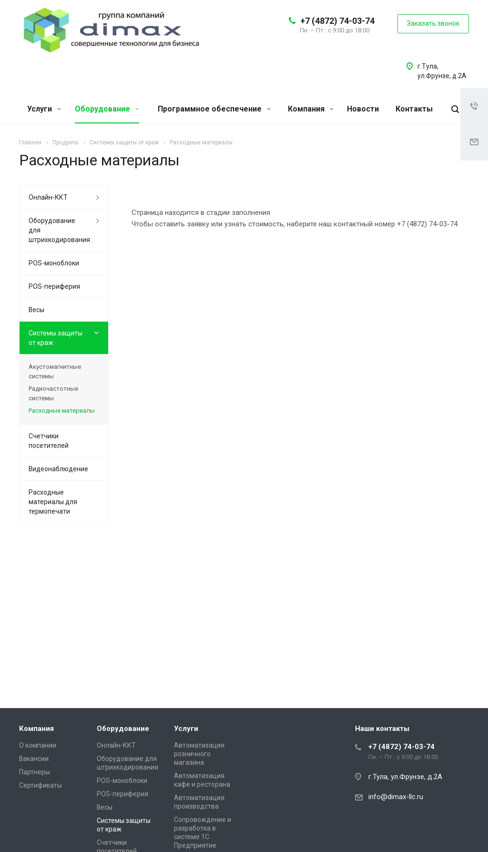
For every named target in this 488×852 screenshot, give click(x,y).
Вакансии (34, 758)
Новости (363, 108)
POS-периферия (54, 286)
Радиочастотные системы (53, 393)
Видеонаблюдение (58, 469)
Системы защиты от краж (55, 337)
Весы (36, 310)
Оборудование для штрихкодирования (59, 230)
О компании (37, 745)
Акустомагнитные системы (55, 371)
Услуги (44, 108)
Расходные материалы (62, 410)
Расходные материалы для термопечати (53, 501)
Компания (311, 108)
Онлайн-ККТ (48, 197)
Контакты (414, 108)
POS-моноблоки (54, 263)
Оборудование (107, 108)
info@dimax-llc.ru (395, 796)
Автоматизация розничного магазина (199, 753)
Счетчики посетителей (49, 440)
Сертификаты (40, 785)
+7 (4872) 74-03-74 (337, 21)
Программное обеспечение (214, 108)
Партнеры (34, 772)
